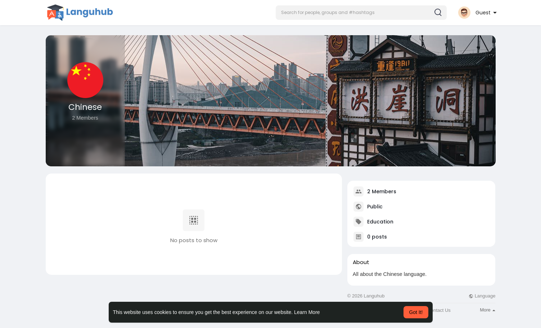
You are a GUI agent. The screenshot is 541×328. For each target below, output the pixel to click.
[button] (361, 12)
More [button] (487, 310)
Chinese (85, 107)
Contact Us (439, 310)
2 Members (381, 191)
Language (482, 296)
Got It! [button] (416, 312)
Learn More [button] (307, 312)
